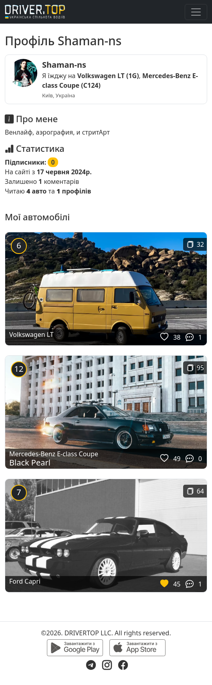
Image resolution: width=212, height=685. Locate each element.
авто (36, 191)
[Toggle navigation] (196, 12)
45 (176, 584)
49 (176, 458)
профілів (74, 191)
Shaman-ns (64, 64)
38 (176, 337)
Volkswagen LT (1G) (108, 75)
